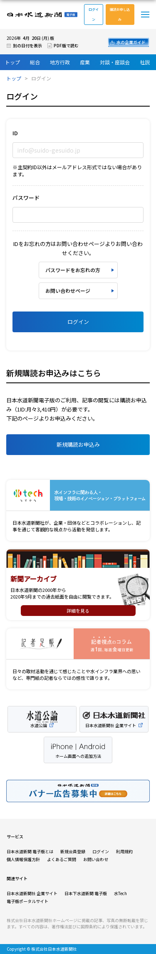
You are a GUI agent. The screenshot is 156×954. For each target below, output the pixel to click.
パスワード (26, 198)
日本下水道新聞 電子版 (85, 893)
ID (15, 133)
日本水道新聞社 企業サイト (32, 893)
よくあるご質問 (61, 859)
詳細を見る (78, 610)
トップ (12, 62)
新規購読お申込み (78, 444)
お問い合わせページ (67, 290)
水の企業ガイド (131, 42)
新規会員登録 (72, 851)
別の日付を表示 (27, 45)
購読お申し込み (120, 14)
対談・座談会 (115, 62)
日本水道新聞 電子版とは (30, 851)
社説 (145, 62)
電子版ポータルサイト (27, 901)
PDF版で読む (66, 45)
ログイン (94, 14)
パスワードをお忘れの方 (72, 269)
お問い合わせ (95, 859)
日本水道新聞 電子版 (42, 14)
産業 (85, 62)
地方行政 (60, 62)
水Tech (120, 893)
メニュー (145, 14)
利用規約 (124, 851)
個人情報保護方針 (23, 859)
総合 (35, 62)
